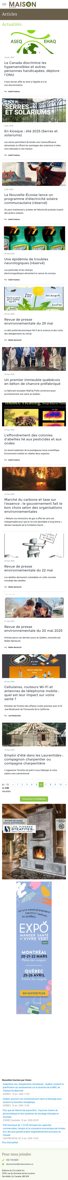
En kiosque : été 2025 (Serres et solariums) (31, 133)
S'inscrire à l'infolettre (34, 799)
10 (60, 784)
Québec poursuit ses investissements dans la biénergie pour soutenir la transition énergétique (32, 1100)
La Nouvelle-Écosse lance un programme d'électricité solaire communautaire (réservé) (31, 199)
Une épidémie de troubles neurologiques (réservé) (26, 261)
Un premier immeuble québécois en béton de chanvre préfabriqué (32, 382)
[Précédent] (13, 784)
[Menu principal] (4, 4)
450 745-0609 (12, 1160)
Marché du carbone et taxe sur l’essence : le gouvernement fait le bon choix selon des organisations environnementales (33, 505)
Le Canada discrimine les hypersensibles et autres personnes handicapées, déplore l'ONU (31, 69)
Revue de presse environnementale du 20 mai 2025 (33, 629)
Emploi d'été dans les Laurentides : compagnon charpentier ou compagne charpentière (33, 759)
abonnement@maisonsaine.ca (19, 1164)
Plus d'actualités (10, 1142)
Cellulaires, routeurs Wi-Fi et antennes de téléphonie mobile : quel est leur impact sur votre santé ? (31, 693)
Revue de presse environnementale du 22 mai (28, 568)
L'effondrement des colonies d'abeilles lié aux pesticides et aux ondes (33, 439)
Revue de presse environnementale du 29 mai (28, 321)
